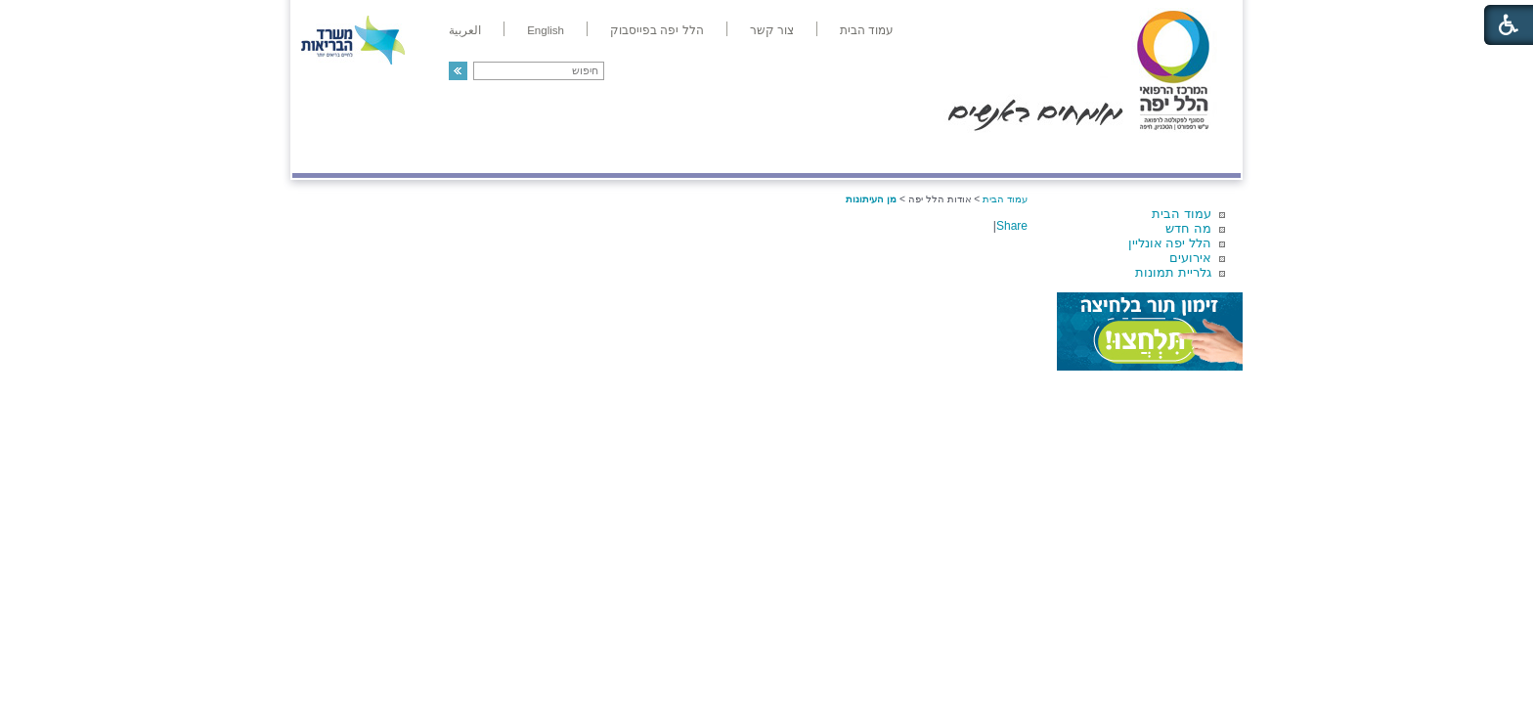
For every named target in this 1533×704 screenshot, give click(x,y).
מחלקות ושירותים (1066, 153)
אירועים (1190, 257)
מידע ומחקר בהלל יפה (700, 153)
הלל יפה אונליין (1169, 243)
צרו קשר (324, 153)
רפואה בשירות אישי (553, 153)
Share (1012, 226)
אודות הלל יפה (946, 153)
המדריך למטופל (833, 153)
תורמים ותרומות (420, 153)
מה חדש (1188, 228)
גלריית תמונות (1173, 272)
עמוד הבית (1181, 213)
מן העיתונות (871, 199)
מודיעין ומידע (1184, 153)
